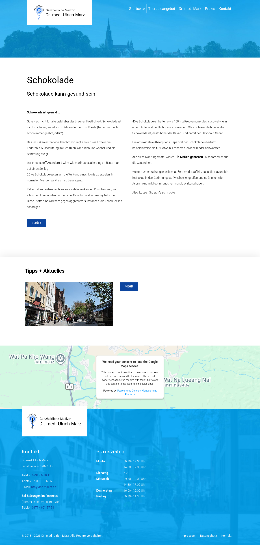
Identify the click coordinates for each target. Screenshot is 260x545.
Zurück (36, 223)
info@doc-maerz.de (43, 487)
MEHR (129, 286)
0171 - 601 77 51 (43, 508)
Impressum (188, 536)
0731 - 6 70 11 (41, 475)
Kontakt (226, 536)
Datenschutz (208, 536)
